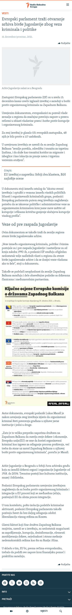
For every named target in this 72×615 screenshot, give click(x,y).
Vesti (5, 13)
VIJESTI (44, 611)
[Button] (64, 43)
